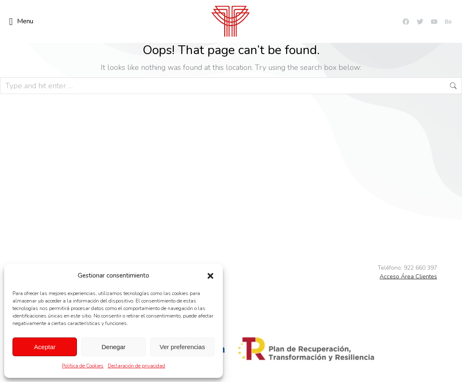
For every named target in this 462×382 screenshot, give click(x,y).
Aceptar (45, 346)
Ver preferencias (182, 346)
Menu (21, 22)
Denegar (113, 346)
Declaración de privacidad (136, 365)
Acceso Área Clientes (408, 276)
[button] (210, 276)
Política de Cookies (83, 365)
